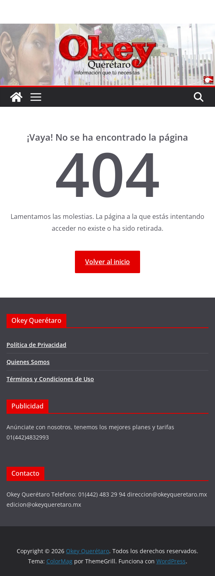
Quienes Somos (28, 362)
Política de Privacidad (36, 345)
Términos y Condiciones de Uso (50, 379)
